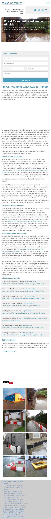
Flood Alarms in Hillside (11, 497)
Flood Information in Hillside (11, 515)
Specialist (5, 483)
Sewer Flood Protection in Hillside (14, 505)
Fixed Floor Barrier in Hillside (13, 493)
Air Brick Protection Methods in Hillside (16, 503)
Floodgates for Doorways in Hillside (15, 495)
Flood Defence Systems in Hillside (13, 481)
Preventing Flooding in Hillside (13, 485)
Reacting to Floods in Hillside (13, 487)
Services (5, 489)
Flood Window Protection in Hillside (15, 507)
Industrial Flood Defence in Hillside (13, 513)
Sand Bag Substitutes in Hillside (13, 499)
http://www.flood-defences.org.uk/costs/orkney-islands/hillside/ (23, 221)
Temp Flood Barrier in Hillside (13, 491)
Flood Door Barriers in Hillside (13, 501)
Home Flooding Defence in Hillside (13, 511)
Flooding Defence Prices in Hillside (13, 509)
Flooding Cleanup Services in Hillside (14, 517)
